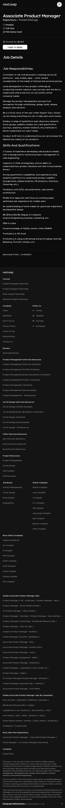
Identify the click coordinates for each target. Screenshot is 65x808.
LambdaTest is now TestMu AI (16, 710)
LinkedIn (38, 316)
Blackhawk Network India (14, 705)
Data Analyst (9, 471)
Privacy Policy (9, 326)
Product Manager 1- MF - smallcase (18, 600)
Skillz (24, 715)
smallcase (52, 721)
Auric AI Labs (9, 700)
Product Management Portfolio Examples (21, 369)
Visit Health (8, 715)
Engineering (8, 503)
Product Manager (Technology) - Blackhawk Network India (29, 621)
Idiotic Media (40, 721)
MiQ (48, 710)
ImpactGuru (8, 754)
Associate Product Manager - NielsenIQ (20, 663)
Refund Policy (9, 336)
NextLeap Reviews (11, 353)
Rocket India (21, 726)
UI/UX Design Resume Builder (16, 422)
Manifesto (7, 316)
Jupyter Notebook (11, 540)
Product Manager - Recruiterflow (45, 616)
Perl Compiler (9, 582)
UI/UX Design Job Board (14, 417)
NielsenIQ (21, 700)
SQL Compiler (39, 518)
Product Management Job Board (17, 385)
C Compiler (37, 498)
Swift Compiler (9, 566)
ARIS (18, 715)
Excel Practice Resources (14, 449)
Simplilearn (8, 726)
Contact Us (8, 342)
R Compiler (8, 550)
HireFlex (27, 721)
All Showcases (9, 476)
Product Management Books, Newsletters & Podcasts (26, 375)
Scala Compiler (9, 571)
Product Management (12, 460)
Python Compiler (40, 487)
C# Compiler (38, 508)
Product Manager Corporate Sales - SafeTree (23, 683)
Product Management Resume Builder (19, 390)
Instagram (39, 326)
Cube (41, 715)
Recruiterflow (38, 710)
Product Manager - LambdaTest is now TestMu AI (25, 668)
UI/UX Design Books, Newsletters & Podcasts (23, 412)
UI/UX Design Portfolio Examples (18, 407)
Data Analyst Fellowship (14, 294)
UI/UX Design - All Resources (16, 427)
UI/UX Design (9, 466)
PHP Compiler (9, 556)
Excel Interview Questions (14, 444)
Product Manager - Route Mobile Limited (21, 606)
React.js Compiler (40, 524)
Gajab (30, 705)
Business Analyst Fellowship (15, 299)
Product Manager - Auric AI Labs (17, 626)
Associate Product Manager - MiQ (18, 642)
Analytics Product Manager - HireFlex (19, 631)
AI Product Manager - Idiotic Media (19, 611)
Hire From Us (8, 321)
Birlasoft (33, 715)
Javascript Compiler (42, 513)
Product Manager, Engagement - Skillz (20, 657)
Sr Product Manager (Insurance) (33, 742)
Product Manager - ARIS (47, 600)
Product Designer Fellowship (15, 289)
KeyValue (43, 700)
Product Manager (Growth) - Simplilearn (21, 637)
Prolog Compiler (10, 576)
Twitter (37, 310)
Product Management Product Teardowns (21, 380)
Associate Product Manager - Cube (18, 652)
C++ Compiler (38, 503)
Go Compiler (8, 545)
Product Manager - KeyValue (15, 616)
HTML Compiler (39, 529)
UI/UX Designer (10, 742)
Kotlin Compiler (10, 561)
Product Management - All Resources (19, 395)
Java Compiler (39, 492)
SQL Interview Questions (14, 439)
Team (5, 310)
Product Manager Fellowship (15, 284)
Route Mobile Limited (12, 721)
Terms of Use (9, 331)
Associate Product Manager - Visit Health (21, 689)
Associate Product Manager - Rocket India (22, 647)
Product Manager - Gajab (14, 673)
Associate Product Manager (15, 737)
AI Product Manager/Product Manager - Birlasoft (25, 678)
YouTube (38, 321)
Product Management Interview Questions (22, 364)
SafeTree (32, 700)
